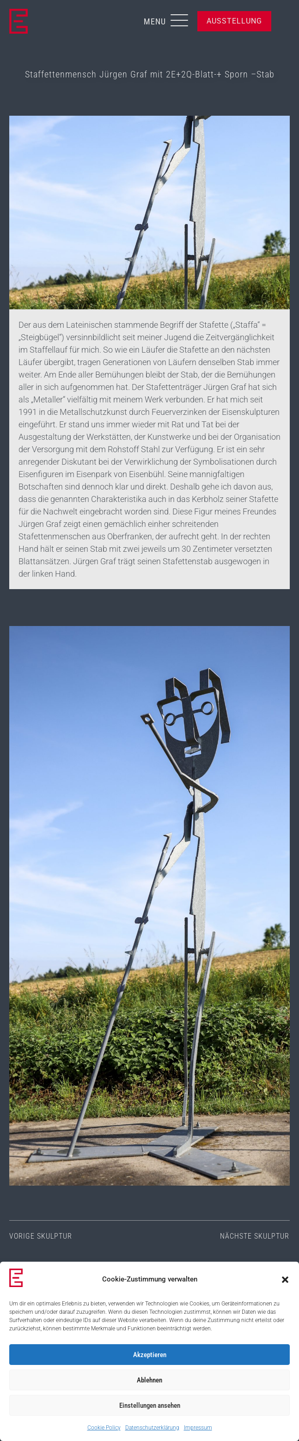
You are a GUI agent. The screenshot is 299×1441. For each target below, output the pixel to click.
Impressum (198, 1427)
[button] (285, 1279)
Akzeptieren (149, 1355)
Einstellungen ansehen (149, 1405)
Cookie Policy (104, 1427)
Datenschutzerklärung (152, 1427)
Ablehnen (149, 1380)
